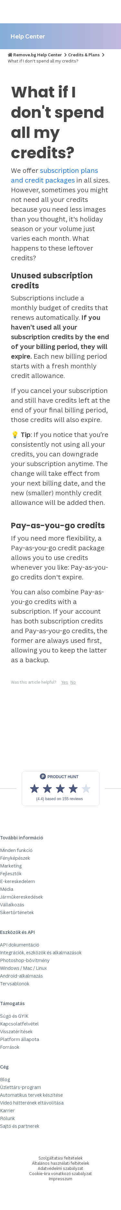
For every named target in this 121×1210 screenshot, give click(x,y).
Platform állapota (19, 1039)
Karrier (7, 1110)
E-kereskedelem (17, 881)
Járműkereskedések (21, 897)
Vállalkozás (12, 905)
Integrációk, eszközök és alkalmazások (41, 952)
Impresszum (60, 1179)
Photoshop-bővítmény (25, 960)
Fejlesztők (11, 873)
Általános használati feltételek (60, 1163)
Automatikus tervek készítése (31, 1095)
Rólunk (7, 1118)
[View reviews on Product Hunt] (61, 788)
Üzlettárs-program (20, 1087)
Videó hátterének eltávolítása (32, 1103)
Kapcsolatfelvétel (19, 1024)
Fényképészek (15, 858)
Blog (5, 1079)
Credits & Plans (84, 55)
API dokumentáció (19, 945)
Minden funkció (16, 850)
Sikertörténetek (17, 912)
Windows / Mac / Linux (23, 968)
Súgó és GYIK (14, 1016)
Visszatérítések (16, 1031)
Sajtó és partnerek (19, 1126)
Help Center (27, 36)
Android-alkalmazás (21, 976)
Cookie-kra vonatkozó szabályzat (60, 1173)
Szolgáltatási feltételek (60, 1158)
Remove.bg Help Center (37, 55)
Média (6, 889)
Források (9, 1047)
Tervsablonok (14, 983)
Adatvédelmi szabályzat (60, 1168)
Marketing (11, 866)
